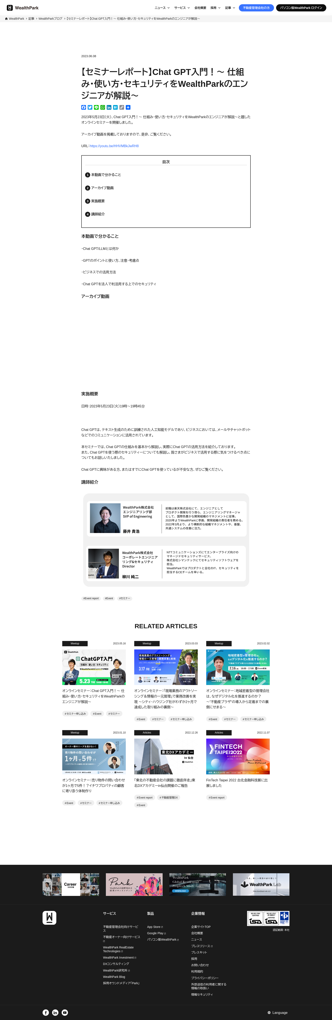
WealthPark (16, 18)
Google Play (156, 933)
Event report (92, 598)
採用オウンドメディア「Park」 (121, 983)
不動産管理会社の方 (256, 8)
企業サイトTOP (201, 927)
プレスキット (199, 952)
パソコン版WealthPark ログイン (301, 8)
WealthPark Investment (119, 957)
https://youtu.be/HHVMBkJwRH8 (114, 146)
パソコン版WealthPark (163, 939)
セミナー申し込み (76, 713)
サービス (180, 8)
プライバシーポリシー (205, 978)
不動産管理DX (170, 797)
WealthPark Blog (114, 976)
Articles (147, 732)
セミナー (125, 598)
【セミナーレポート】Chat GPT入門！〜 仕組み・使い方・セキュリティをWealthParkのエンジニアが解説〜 (133, 18)
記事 (228, 8)
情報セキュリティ (202, 994)
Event (110, 598)
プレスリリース (202, 946)
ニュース (160, 8)
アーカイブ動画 (102, 188)
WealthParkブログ (50, 18)
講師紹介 (98, 214)
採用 (214, 8)
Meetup (75, 643)
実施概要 (98, 201)
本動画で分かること (106, 175)
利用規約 (197, 971)
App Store (155, 927)
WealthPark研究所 (115, 970)
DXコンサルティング (116, 964)
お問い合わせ (200, 965)
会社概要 (200, 8)
